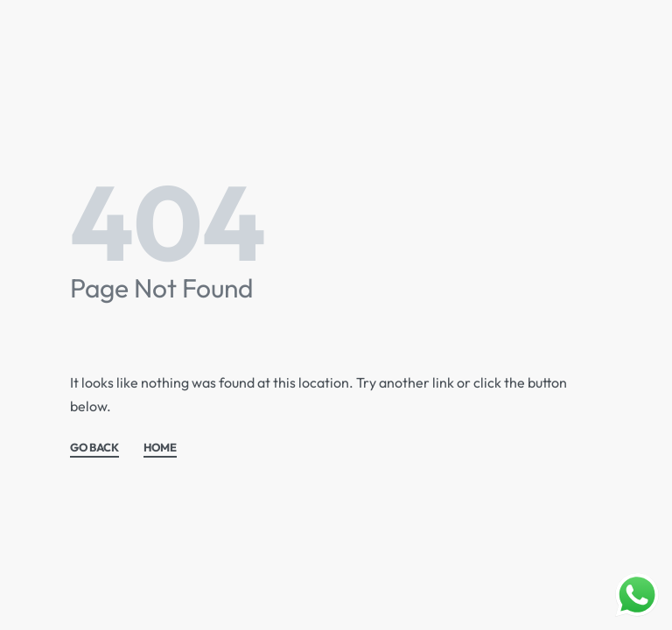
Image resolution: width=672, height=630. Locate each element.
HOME (160, 448)
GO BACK (94, 448)
